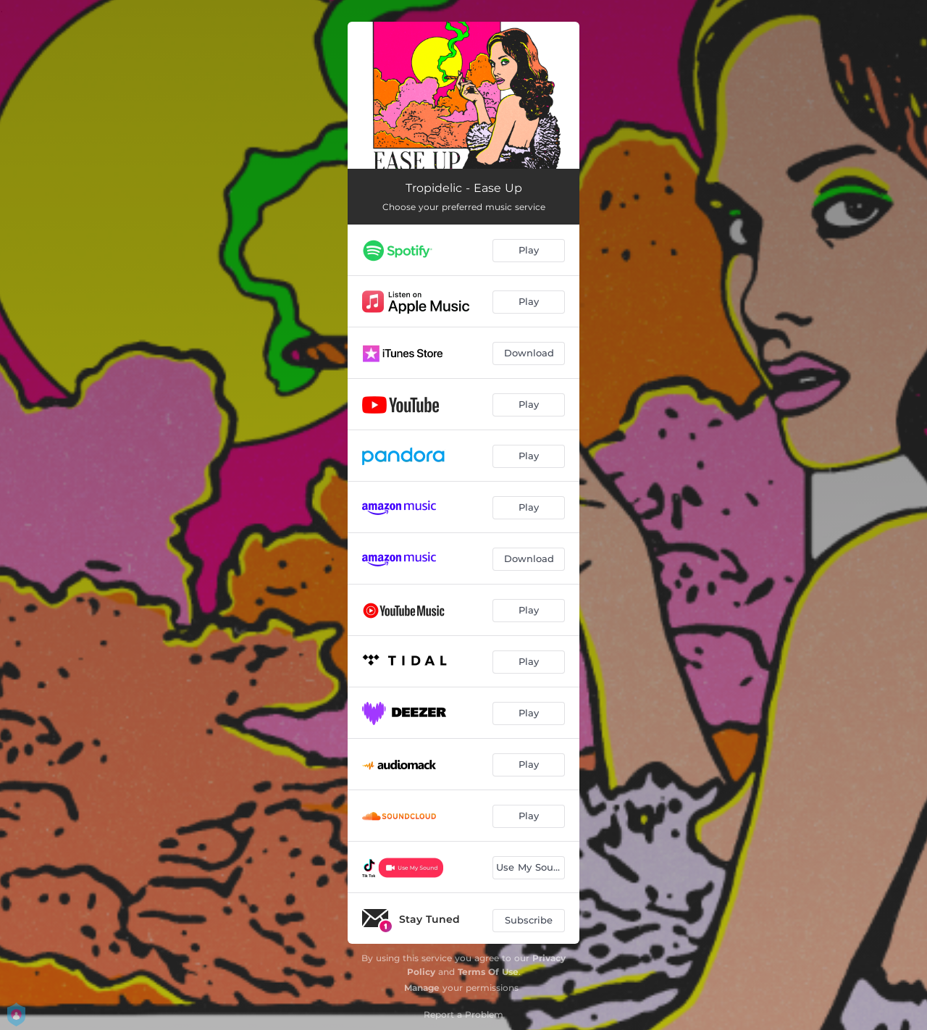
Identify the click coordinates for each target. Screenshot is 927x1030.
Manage (422, 987)
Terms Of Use (488, 971)
